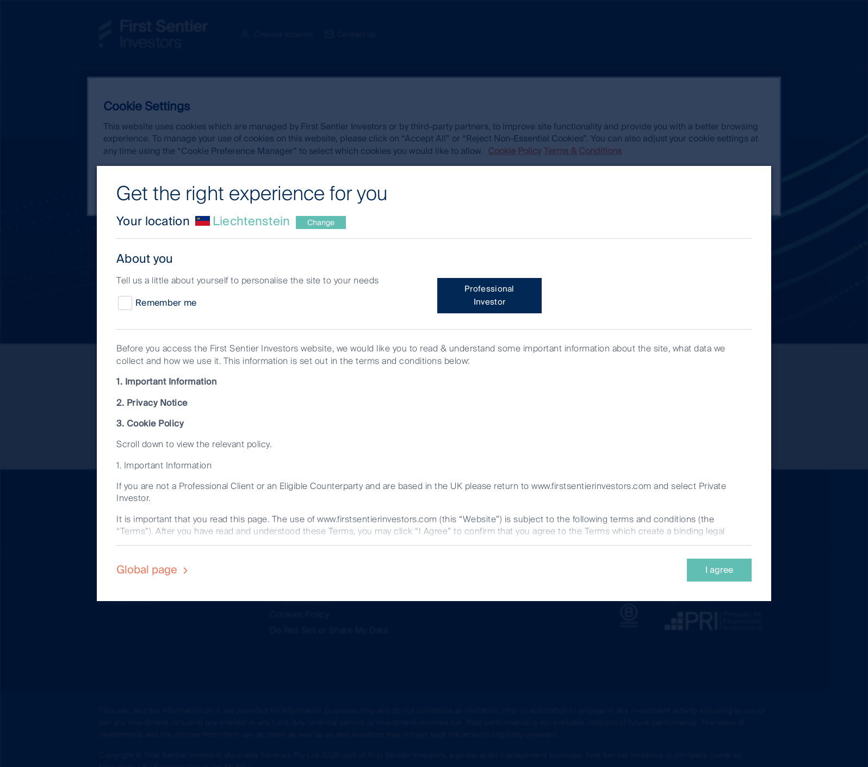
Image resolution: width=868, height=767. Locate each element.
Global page (153, 569)
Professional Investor (489, 295)
